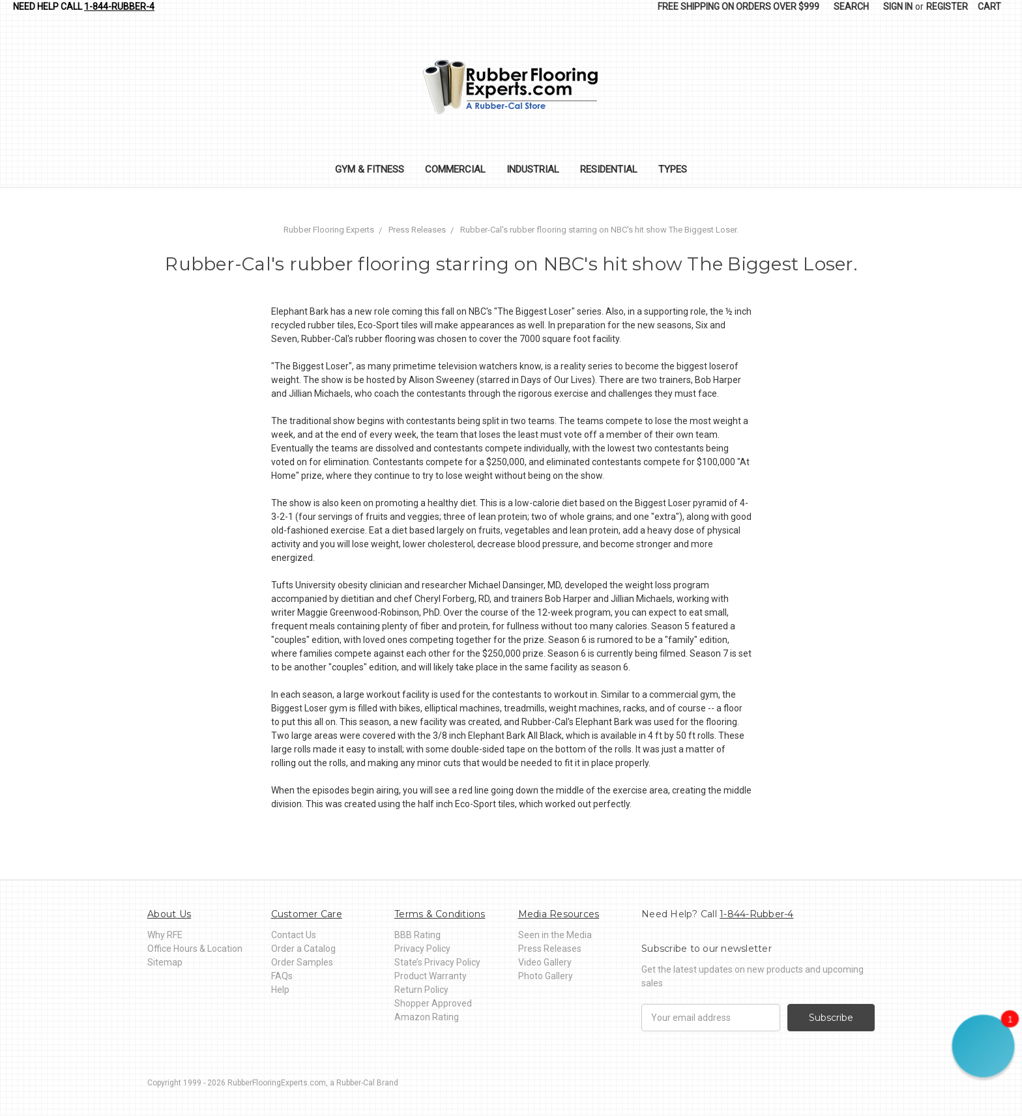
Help (280, 989)
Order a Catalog (303, 948)
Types (672, 169)
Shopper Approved (433, 1003)
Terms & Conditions (440, 914)
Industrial (532, 169)
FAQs (282, 976)
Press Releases (549, 948)
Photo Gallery (545, 976)
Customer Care (306, 914)
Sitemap (164, 962)
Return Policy (421, 989)
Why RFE (164, 935)
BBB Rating (417, 935)
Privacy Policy (422, 948)
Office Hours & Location (194, 948)
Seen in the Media (555, 935)
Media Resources (559, 914)
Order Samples (302, 962)
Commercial (455, 169)
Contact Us (293, 935)
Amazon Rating (426, 1017)
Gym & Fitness (369, 169)
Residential (608, 169)
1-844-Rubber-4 (119, 6)
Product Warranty (430, 976)
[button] (984, 1046)
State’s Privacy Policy (437, 962)
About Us (169, 914)
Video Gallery (545, 962)
